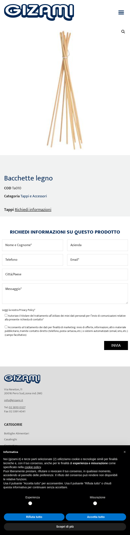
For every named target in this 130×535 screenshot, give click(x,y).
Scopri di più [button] (65, 526)
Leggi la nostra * (18, 310)
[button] (121, 12)
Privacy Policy (26, 310)
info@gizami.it (13, 400)
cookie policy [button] (33, 467)
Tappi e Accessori (34, 196)
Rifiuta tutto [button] (34, 517)
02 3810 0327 (17, 407)
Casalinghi (10, 439)
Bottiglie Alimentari (16, 433)
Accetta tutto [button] (96, 517)
